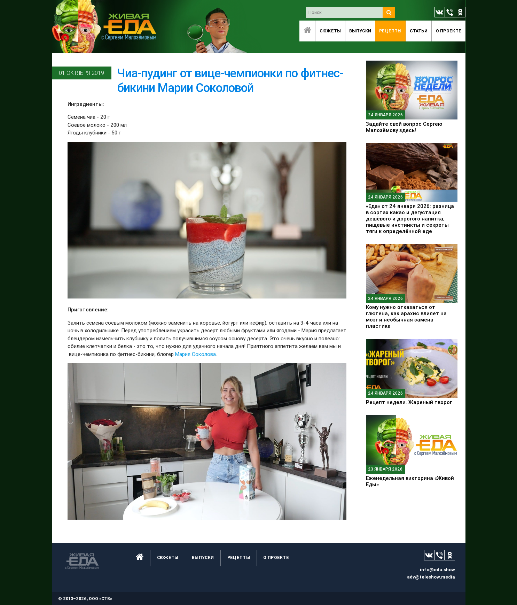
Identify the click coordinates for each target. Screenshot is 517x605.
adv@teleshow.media (431, 577)
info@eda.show (437, 570)
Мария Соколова (195, 354)
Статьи (419, 30)
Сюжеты (330, 30)
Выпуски (360, 30)
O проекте (449, 30)
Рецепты (390, 30)
